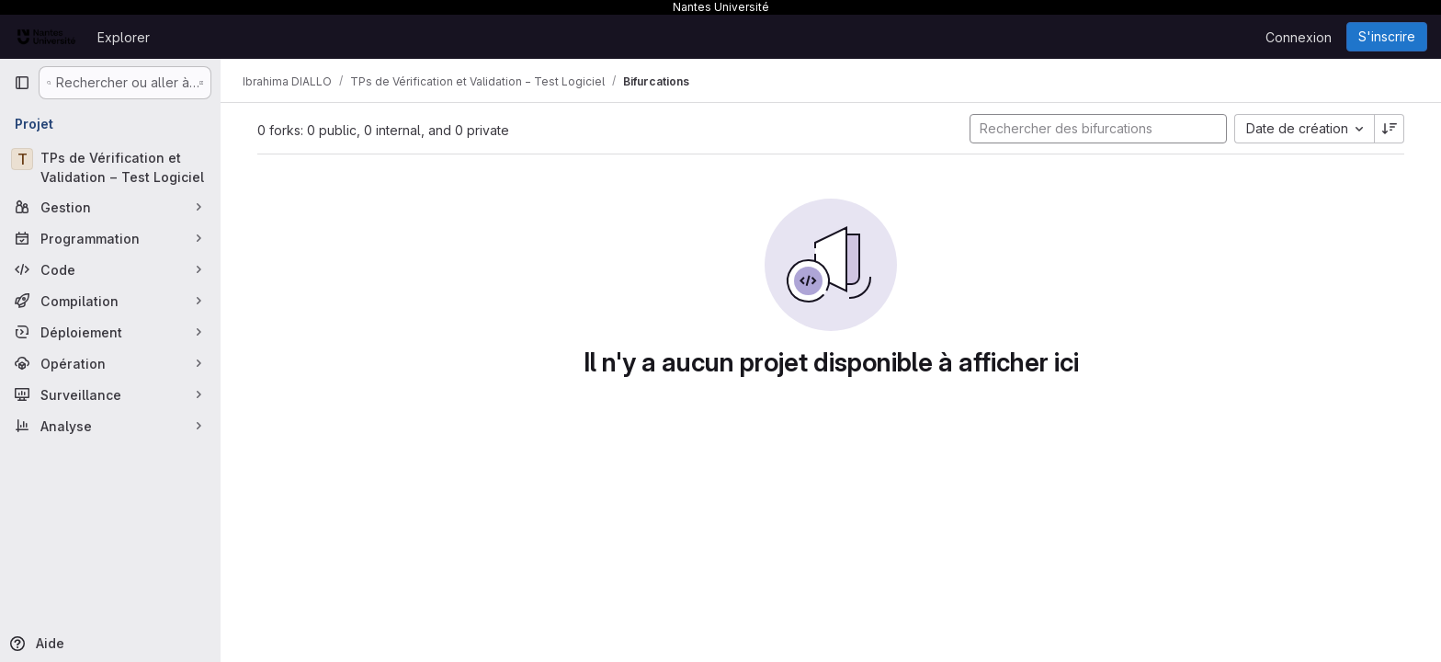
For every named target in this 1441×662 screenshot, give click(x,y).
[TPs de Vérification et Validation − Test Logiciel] (110, 167)
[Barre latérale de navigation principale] (22, 82)
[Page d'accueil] (46, 36)
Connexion (1298, 37)
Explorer (123, 37)
